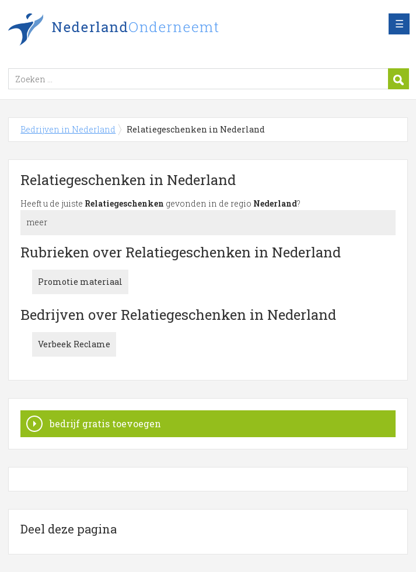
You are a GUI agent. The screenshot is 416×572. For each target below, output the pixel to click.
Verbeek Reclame (74, 344)
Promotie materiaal (80, 281)
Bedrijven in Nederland (154, 30)
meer (36, 222)
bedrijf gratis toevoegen (105, 423)
